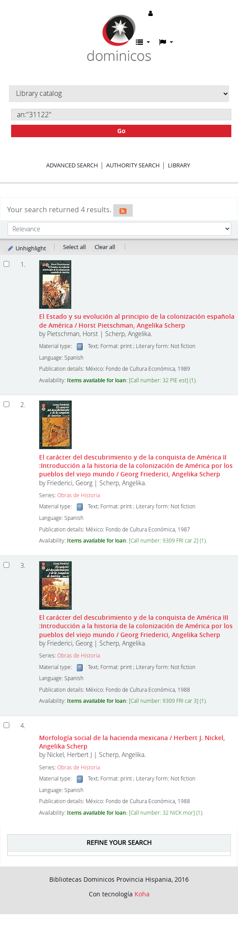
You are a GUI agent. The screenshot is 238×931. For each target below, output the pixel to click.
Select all (74, 247)
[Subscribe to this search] (123, 210)
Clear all (105, 247)
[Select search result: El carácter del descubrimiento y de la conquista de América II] (6, 404)
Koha (142, 894)
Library (179, 165)
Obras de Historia (78, 495)
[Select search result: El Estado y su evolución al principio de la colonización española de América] (6, 264)
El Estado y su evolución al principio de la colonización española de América (136, 320)
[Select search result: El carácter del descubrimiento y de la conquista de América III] (6, 565)
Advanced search (72, 165)
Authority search (133, 165)
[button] (143, 42)
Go (121, 131)
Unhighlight (26, 248)
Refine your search (119, 842)
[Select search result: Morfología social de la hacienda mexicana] (6, 725)
